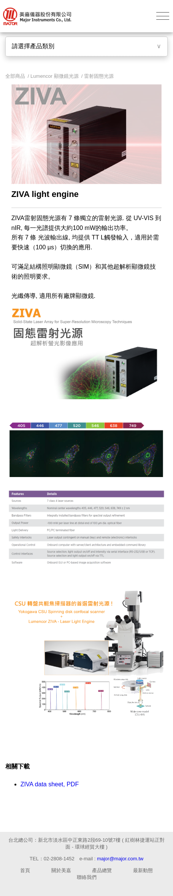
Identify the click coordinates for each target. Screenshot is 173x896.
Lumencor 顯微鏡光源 (54, 76)
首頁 (25, 870)
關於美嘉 (61, 870)
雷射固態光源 (99, 76)
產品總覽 (102, 870)
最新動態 (143, 870)
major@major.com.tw (120, 858)
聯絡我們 (87, 877)
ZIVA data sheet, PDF (50, 784)
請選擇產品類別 (33, 46)
